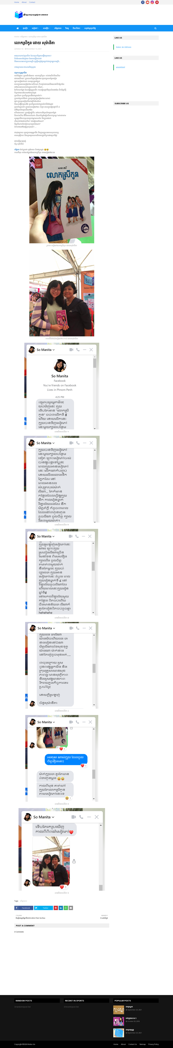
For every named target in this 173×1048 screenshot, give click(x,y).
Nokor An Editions (123, 47)
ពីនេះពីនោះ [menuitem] (76, 28)
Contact (32, 2)
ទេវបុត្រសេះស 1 (131, 1018)
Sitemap (142, 1044)
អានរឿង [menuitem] (46, 28)
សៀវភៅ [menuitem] (34, 28)
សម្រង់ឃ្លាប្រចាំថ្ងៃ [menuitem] (90, 28)
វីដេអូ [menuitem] (67, 28)
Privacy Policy (153, 1044)
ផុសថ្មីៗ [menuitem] (25, 28)
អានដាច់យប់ (120, 67)
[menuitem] (17, 28)
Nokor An (20, 49)
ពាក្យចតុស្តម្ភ (130, 1029)
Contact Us (132, 1044)
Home (16, 2)
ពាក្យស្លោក (129, 1006)
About (24, 2)
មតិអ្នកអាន (23, 36)
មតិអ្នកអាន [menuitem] (57, 28)
